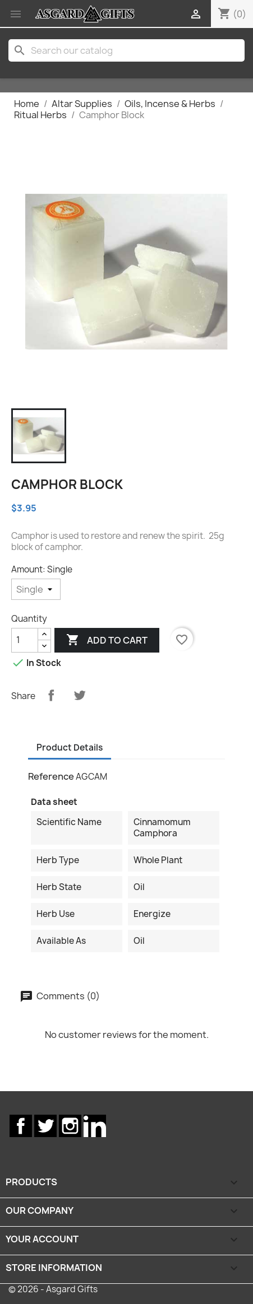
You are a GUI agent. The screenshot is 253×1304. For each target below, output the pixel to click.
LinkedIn (95, 1126)
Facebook (21, 1126)
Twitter (45, 1126)
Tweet (79, 695)
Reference (51, 776)
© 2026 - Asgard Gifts (53, 1289)
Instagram (70, 1126)
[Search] (126, 50)
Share (51, 695)
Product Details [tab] (69, 747)
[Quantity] (24, 640)
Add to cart (107, 640)
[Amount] (36, 589)
